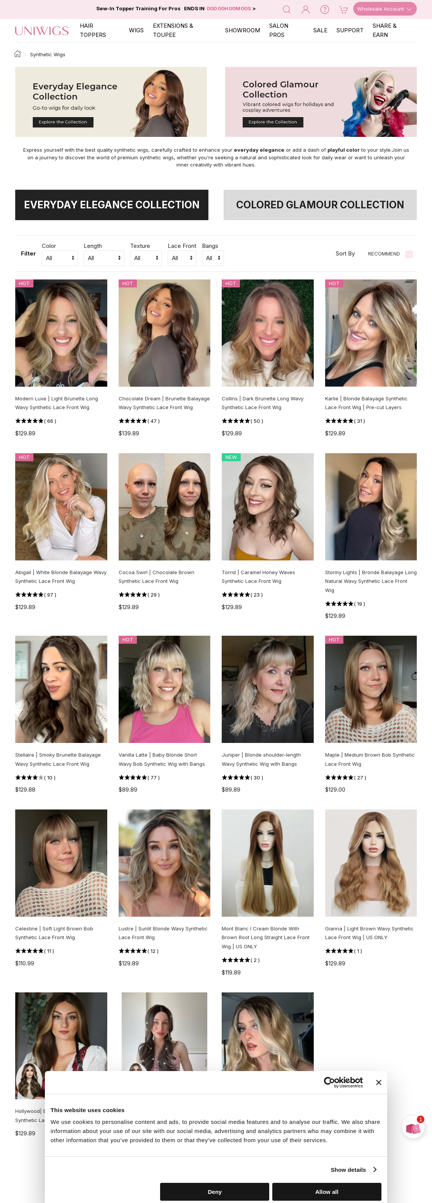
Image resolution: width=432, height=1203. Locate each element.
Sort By (345, 253)
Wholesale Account (385, 9)
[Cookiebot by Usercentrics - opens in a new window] (329, 1082)
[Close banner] (378, 1082)
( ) (50, 421)
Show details (348, 1169)
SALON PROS (278, 30)
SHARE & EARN (385, 30)
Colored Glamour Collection (320, 205)
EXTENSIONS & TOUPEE (173, 30)
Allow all (326, 1192)
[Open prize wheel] (413, 1127)
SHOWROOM (242, 30)
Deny (215, 1192)
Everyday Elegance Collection (112, 205)
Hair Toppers (93, 30)
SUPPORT (350, 30)
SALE (320, 30)
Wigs (136, 30)
